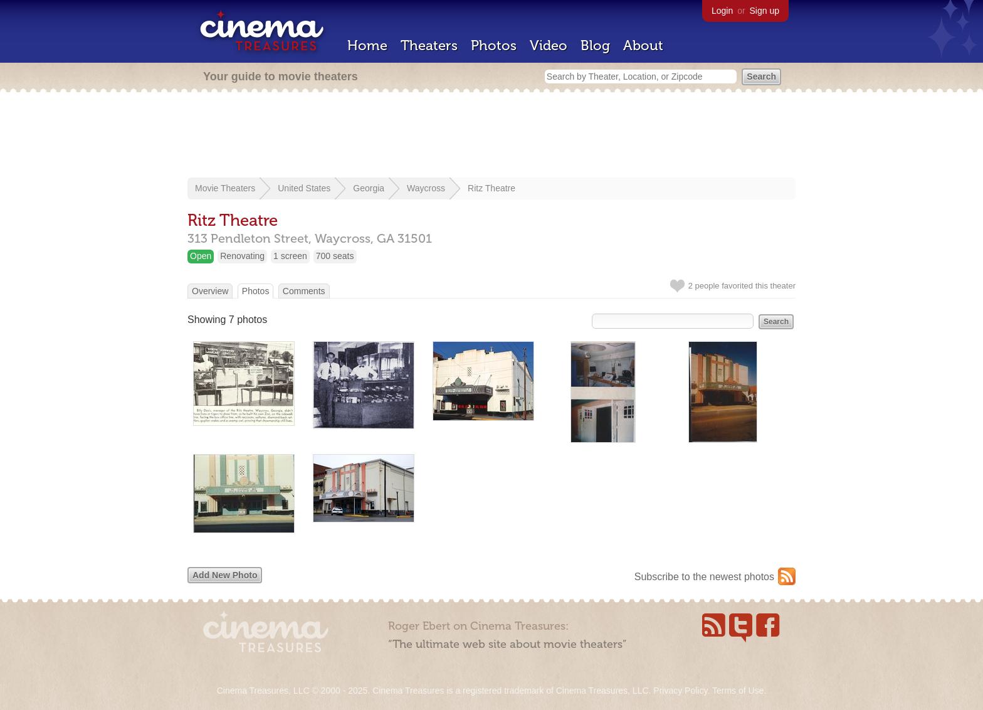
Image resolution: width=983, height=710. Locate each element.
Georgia (368, 188)
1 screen (290, 256)
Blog (595, 45)
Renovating (242, 256)
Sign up (764, 11)
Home (367, 45)
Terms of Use (738, 691)
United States (304, 188)
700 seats (335, 256)
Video (548, 45)
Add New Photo (224, 575)
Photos (494, 45)
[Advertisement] (491, 136)
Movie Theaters (225, 188)
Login (722, 11)
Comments (304, 291)
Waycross (426, 188)
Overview (210, 291)
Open (200, 256)
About (643, 45)
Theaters (429, 45)
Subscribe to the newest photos (704, 576)
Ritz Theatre (491, 188)
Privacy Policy (680, 691)
